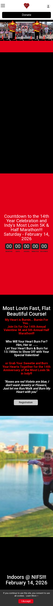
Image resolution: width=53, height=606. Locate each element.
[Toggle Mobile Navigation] (3, 6)
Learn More (31, 596)
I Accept (26, 601)
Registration (26, 402)
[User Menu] (48, 6)
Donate (26, 15)
